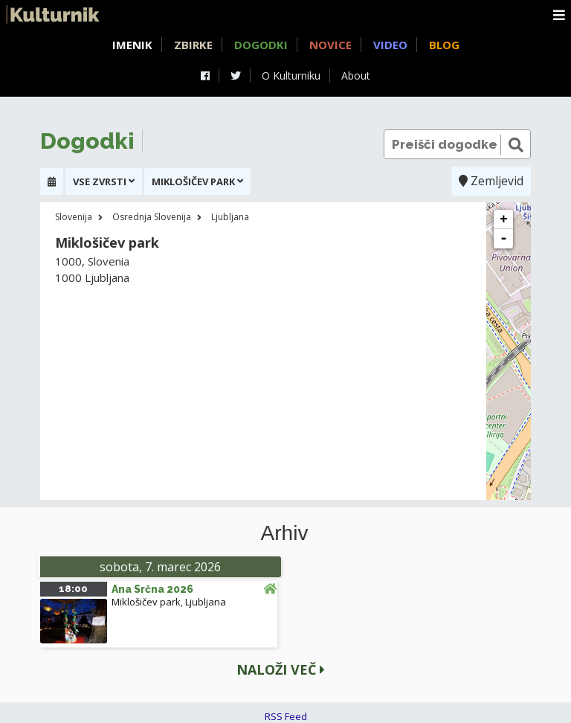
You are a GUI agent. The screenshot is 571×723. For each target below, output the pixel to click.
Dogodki (261, 44)
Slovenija (73, 217)
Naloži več (280, 669)
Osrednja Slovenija (151, 217)
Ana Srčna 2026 (152, 589)
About (355, 75)
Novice (330, 44)
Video (390, 44)
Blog (444, 44)
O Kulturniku (291, 75)
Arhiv (285, 533)
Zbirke (193, 44)
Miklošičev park (146, 601)
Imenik (132, 44)
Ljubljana (230, 217)
